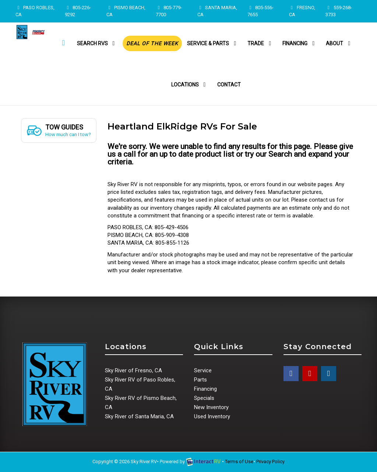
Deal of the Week (152, 43)
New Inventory (211, 407)
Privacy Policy (270, 461)
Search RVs (97, 43)
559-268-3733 (338, 11)
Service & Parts (213, 43)
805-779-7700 (169, 11)
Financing (299, 43)
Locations (189, 85)
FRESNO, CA (302, 11)
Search (280, 154)
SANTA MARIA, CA (217, 11)
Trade (260, 43)
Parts (200, 379)
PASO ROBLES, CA (34, 11)
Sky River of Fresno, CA (133, 370)
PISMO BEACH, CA (125, 11)
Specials (204, 398)
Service (203, 370)
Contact (229, 85)
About (339, 43)
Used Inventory (212, 416)
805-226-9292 (78, 11)
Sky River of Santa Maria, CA (139, 416)
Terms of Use (239, 461)
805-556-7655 (260, 11)
